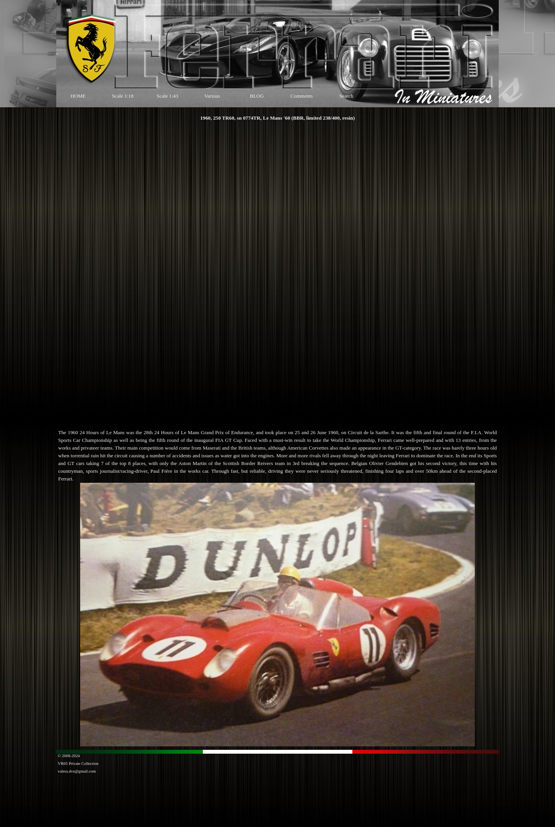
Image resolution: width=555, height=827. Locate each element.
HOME (78, 96)
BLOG (257, 96)
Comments (302, 96)
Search (346, 96)
